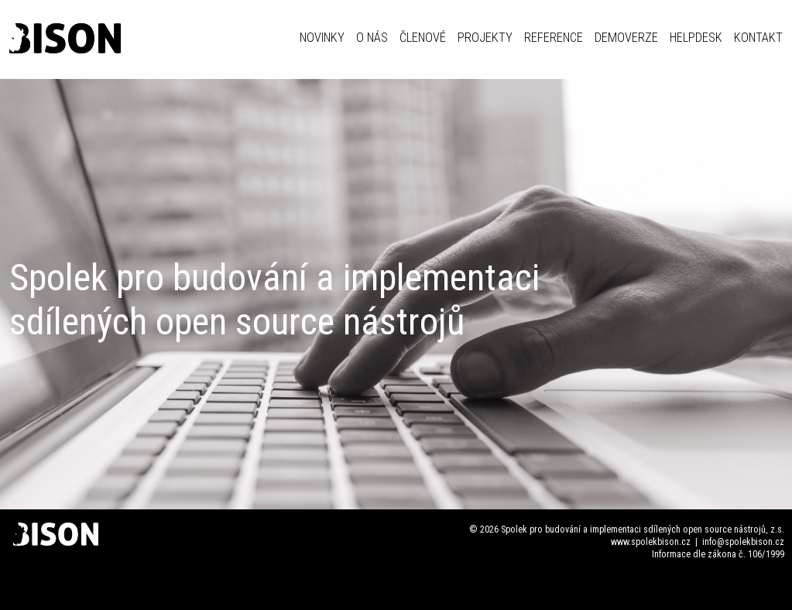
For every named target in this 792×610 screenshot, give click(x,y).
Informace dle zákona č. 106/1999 (718, 554)
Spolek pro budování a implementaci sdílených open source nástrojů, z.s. (642, 529)
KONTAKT (758, 37)
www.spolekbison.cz (651, 541)
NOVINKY (322, 37)
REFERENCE (553, 37)
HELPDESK (696, 37)
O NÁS (372, 37)
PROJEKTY (485, 37)
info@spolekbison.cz (743, 541)
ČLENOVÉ (422, 37)
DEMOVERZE (626, 37)
